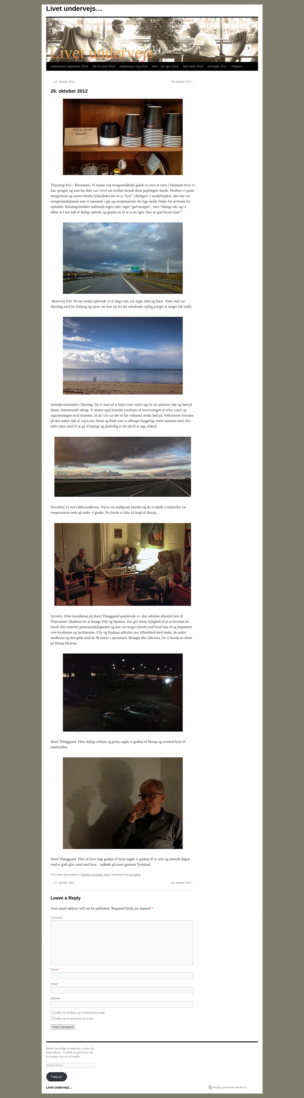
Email (55, 984)
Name (55, 969)
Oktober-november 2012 (95, 874)
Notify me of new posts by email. (74, 1018)
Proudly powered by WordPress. (230, 1087)
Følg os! (56, 1076)
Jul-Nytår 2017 (217, 66)
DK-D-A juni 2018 (104, 66)
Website (55, 998)
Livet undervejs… (74, 8)
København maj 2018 (134, 66)
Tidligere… (238, 66)
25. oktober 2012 (183, 81)
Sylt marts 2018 (193, 66)
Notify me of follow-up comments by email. (80, 1012)
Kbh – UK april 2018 (165, 66)
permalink (134, 874)
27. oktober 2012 (62, 81)
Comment (56, 917)
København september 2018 (69, 66)
